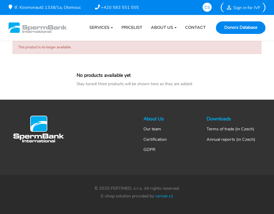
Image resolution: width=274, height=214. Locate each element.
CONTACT (195, 27)
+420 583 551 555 (117, 7)
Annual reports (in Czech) (231, 139)
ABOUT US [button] (162, 27)
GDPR (149, 150)
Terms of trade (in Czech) (230, 129)
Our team (152, 129)
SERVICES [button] (99, 27)
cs (207, 7)
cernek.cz (164, 196)
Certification (155, 139)
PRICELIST (131, 27)
